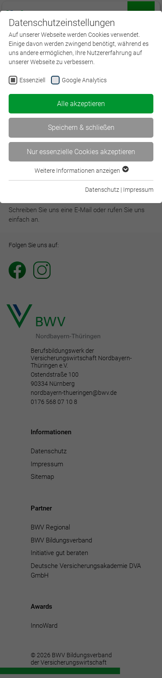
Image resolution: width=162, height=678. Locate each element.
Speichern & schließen (81, 127)
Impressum (138, 189)
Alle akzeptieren (81, 104)
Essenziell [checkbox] (32, 80)
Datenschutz (102, 189)
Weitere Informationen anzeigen (81, 170)
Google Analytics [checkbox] (84, 80)
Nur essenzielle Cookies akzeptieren (81, 152)
